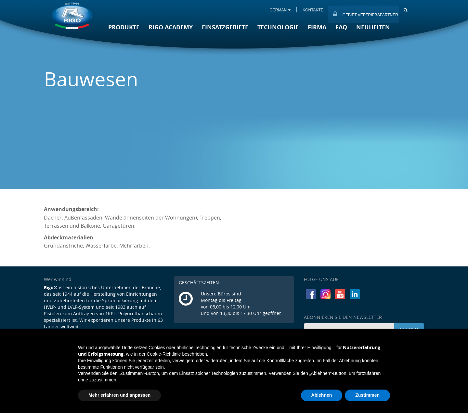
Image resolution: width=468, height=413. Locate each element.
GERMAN (279, 10)
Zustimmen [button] (367, 395)
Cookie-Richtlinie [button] (164, 354)
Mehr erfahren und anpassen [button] (119, 395)
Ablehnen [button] (321, 395)
